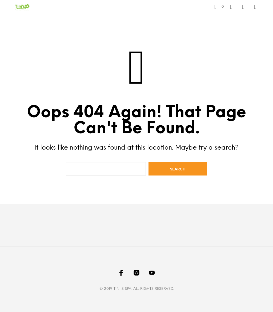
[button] (219, 7)
